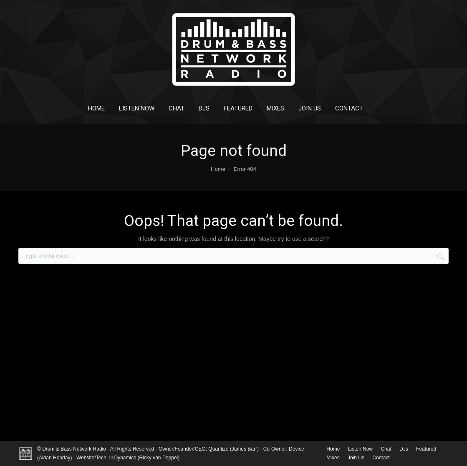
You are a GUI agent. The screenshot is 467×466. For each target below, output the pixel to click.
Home (218, 169)
